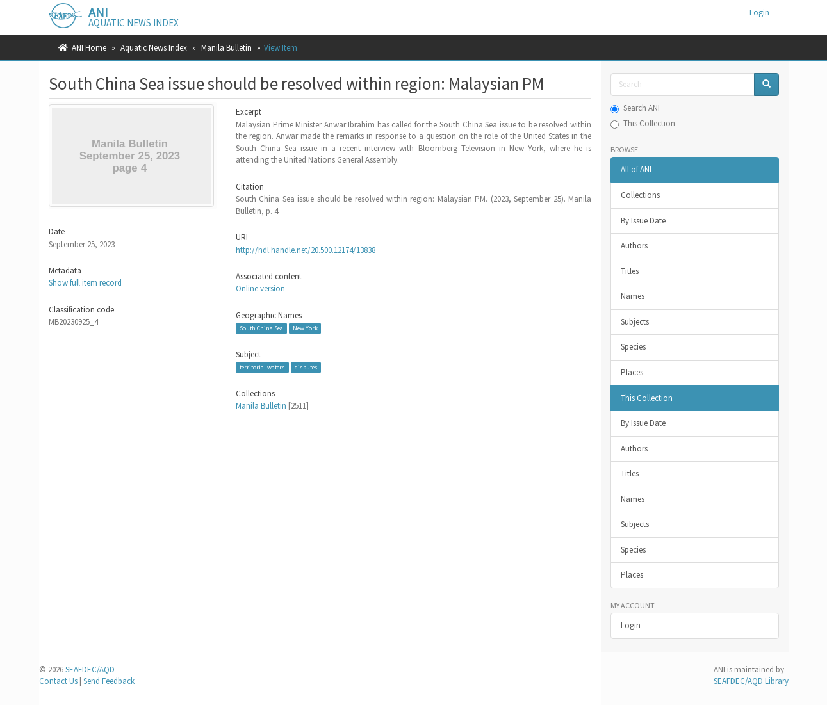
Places (632, 372)
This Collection (642, 123)
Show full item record (85, 282)
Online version (260, 288)
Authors (634, 245)
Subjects (635, 321)
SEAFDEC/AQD (90, 669)
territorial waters (262, 367)
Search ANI (635, 107)
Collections (640, 195)
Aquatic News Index (153, 47)
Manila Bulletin (226, 47)
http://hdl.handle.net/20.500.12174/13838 (305, 250)
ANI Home (89, 47)
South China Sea (261, 328)
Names (632, 296)
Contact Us (58, 681)
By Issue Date (643, 220)
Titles (630, 271)
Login (631, 625)
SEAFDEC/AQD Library (751, 681)
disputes (306, 367)
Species (633, 346)
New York (305, 328)
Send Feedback (109, 681)
